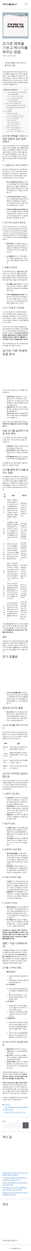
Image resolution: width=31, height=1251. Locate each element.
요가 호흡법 (8, 111)
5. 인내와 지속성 (13, 125)
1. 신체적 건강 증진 (14, 119)
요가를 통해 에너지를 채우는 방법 (16, 107)
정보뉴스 (7, 1105)
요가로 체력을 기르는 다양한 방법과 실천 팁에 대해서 (17, 93)
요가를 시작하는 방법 (14, 129)
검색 (3, 1121)
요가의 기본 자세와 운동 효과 (13, 103)
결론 (11, 109)
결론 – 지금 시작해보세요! (14, 127)
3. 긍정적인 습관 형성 (15, 122)
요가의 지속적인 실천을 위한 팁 (17, 131)
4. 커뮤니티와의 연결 (14, 124)
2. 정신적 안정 (13, 120)
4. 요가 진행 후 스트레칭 (16, 101)
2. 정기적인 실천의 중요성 (16, 98)
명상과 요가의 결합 (12, 113)
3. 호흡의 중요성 (14, 100)
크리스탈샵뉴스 (9, 4)
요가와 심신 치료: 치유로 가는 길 (15, 1112)
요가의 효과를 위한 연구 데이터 (17, 115)
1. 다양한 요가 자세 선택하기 (17, 96)
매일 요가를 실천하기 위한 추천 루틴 (17, 105)
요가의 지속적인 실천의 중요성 (15, 117)
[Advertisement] (15, 372)
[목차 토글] (25, 90)
